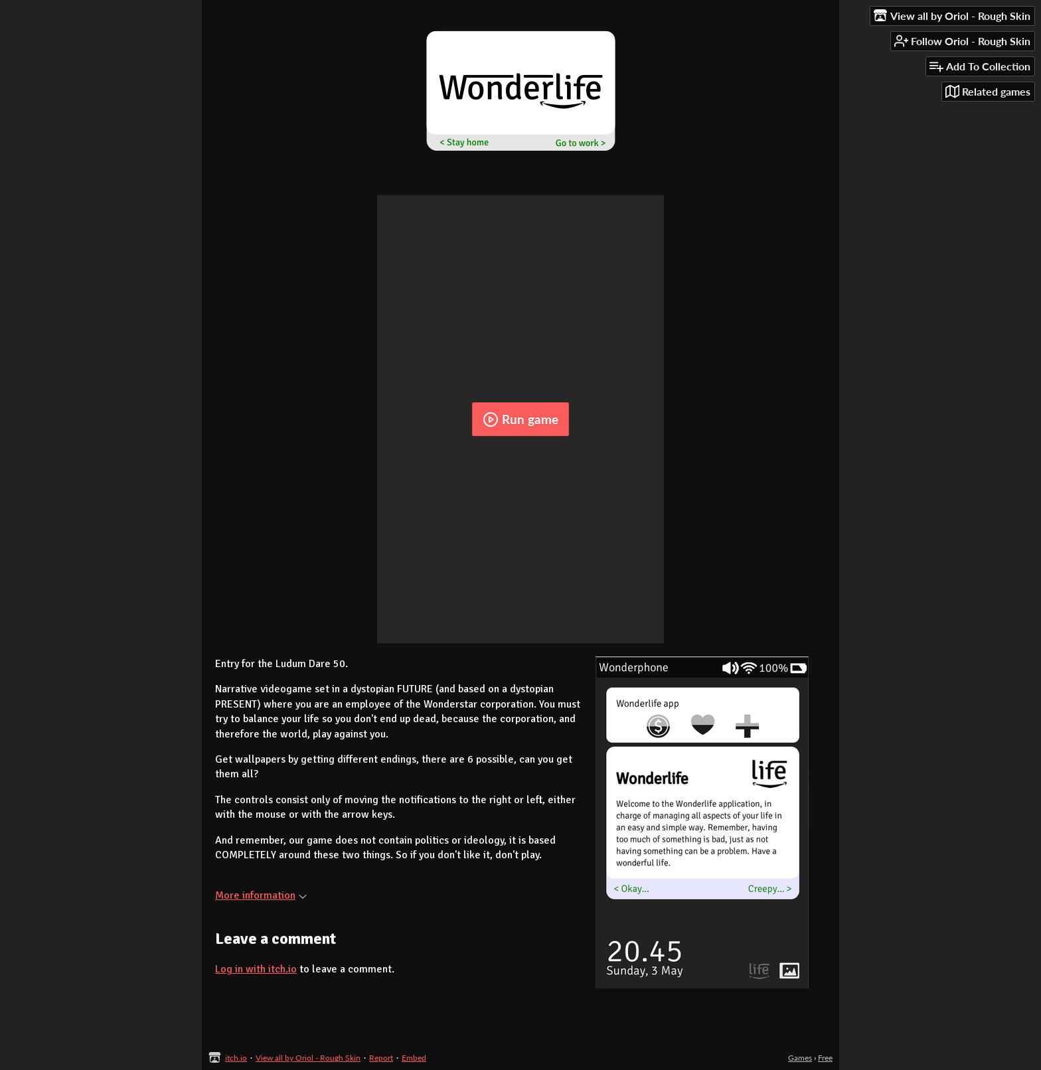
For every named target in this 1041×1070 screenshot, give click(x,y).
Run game (520, 419)
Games (800, 1058)
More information (261, 895)
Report (381, 1058)
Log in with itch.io (256, 969)
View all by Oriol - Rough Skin (308, 1058)
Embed (414, 1058)
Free (825, 1058)
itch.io (236, 1058)
